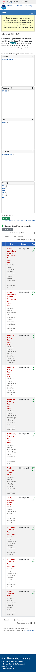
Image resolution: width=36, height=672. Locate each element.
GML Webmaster (29, 630)
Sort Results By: (15, 233)
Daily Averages (7, 154)
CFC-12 (4, 91)
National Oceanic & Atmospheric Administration (13, 665)
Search (6, 218)
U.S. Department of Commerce (13, 662)
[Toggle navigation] (31, 13)
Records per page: (23, 240)
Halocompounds (7, 59)
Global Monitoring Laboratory (19, 6)
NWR (3, 190)
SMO (3, 193)
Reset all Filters (7, 229)
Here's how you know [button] (17, 3)
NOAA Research (8, 668)
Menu (4, 13)
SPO (3, 195)
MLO (3, 188)
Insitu (4, 122)
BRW (3, 186)
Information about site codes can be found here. (19, 221)
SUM (3, 197)
